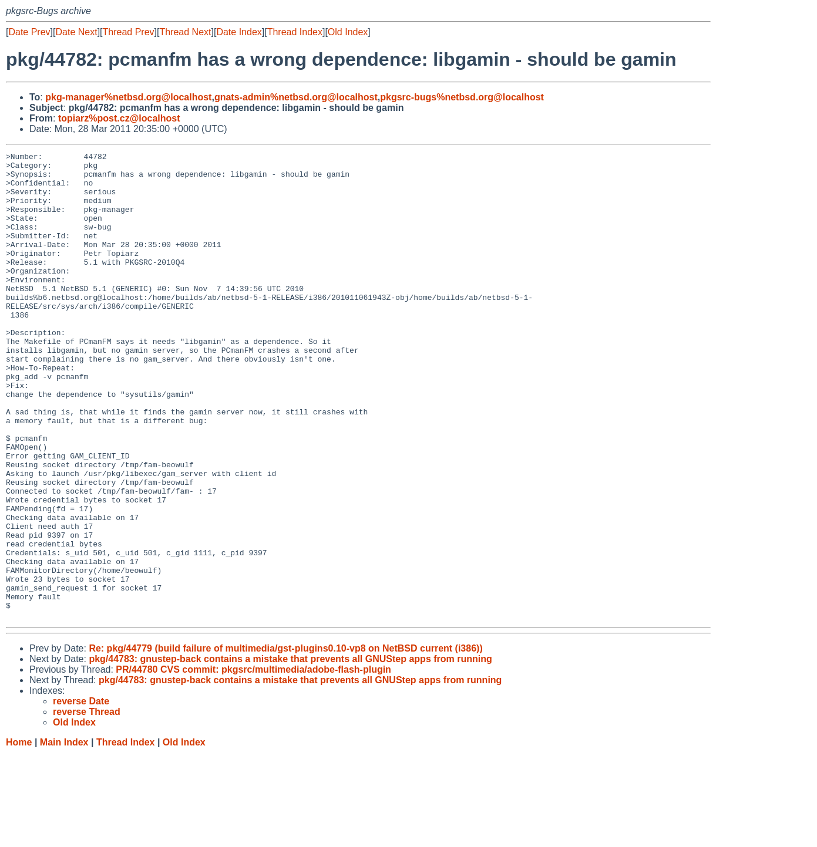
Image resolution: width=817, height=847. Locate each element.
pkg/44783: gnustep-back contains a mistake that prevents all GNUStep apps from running (290, 752)
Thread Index (294, 32)
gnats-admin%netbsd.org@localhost (296, 97)
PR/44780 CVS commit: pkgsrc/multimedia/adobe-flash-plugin (253, 763)
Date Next (76, 32)
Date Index (238, 32)
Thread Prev (128, 32)
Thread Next (185, 32)
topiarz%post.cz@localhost (119, 118)
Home (19, 836)
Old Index (348, 32)
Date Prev (29, 32)
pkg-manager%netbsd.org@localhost (128, 97)
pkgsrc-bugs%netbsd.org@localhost (462, 97)
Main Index (64, 836)
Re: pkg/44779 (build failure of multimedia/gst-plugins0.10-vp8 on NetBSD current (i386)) (285, 742)
